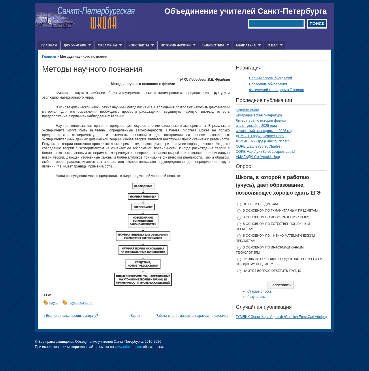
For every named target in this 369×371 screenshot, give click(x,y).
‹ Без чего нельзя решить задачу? (71, 316)
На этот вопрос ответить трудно (272, 270)
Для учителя (75, 45)
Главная (49, 45)
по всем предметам (260, 204)
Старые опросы (259, 291)
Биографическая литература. (259, 115)
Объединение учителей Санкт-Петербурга (245, 11)
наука (53, 303)
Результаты (256, 297)
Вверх (134, 316)
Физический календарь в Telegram (276, 90)
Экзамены (108, 45)
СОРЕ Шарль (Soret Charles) (259, 146)
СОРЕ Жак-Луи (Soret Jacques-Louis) (265, 152)
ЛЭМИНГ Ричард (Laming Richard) (263, 141)
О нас (273, 45)
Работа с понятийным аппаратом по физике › (192, 316)
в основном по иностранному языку (276, 217)
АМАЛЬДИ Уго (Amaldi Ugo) (258, 157)
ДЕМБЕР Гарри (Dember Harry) (261, 136)
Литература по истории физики (261, 120)
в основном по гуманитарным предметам (280, 210)
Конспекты (139, 45)
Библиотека (214, 45)
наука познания (80, 303)
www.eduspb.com (128, 347)
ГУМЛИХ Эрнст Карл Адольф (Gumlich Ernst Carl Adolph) (281, 317)
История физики (176, 45)
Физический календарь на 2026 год (264, 131)
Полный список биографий (270, 78)
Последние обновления (268, 84)
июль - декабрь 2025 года (256, 126)
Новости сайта (247, 110)
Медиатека (247, 45)
